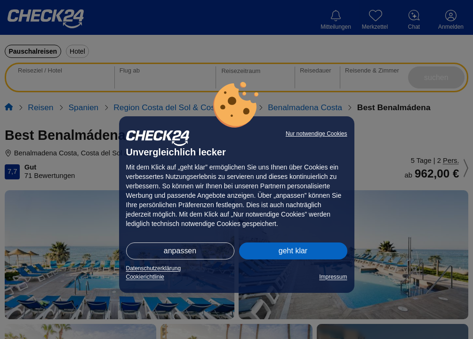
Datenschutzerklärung (153, 268)
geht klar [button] (293, 251)
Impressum (333, 277)
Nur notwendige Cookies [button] (316, 133)
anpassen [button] (180, 251)
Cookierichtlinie (145, 277)
